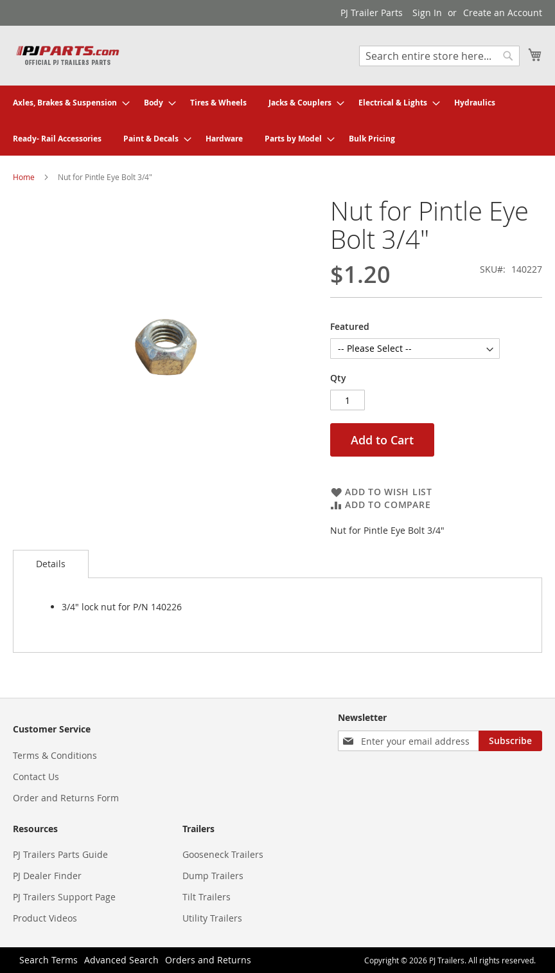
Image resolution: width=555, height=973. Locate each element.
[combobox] (439, 56)
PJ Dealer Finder (47, 875)
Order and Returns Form (66, 798)
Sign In (427, 12)
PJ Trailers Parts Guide (60, 854)
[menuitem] (67, 103)
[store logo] (67, 55)
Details (51, 564)
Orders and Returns (208, 960)
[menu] (277, 121)
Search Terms (48, 960)
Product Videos (45, 918)
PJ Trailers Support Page (64, 897)
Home (24, 177)
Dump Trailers (212, 875)
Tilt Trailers (206, 897)
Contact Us (36, 776)
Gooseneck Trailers (222, 854)
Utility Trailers (212, 918)
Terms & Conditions (55, 755)
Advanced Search (121, 960)
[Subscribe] (510, 741)
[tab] (51, 564)
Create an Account (502, 12)
